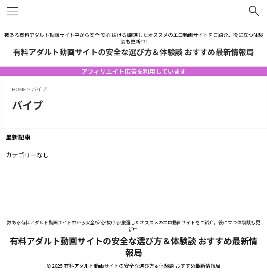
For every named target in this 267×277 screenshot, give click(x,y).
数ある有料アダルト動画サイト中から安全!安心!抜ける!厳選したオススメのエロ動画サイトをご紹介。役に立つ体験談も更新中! (133, 225)
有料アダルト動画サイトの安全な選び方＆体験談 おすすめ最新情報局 (133, 51)
